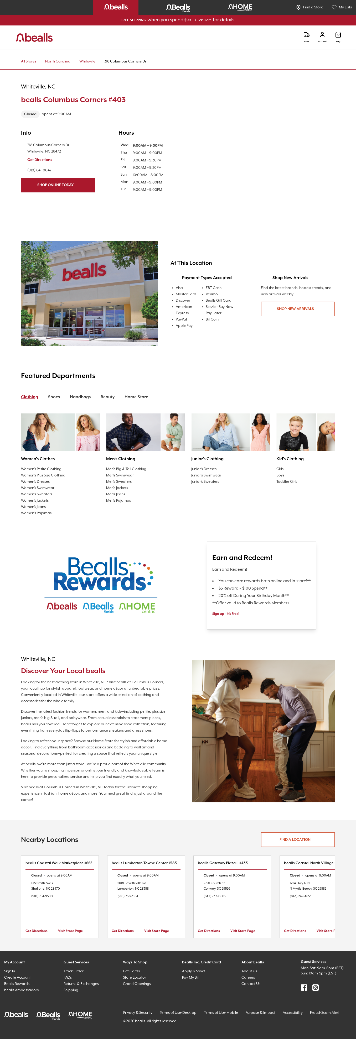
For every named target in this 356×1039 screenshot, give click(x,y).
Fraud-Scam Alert (324, 1013)
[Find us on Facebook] (304, 987)
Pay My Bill (190, 977)
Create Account (17, 977)
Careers (248, 977)
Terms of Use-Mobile (221, 1013)
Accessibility (293, 1013)
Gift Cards (131, 971)
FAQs (68, 977)
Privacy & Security (137, 1013)
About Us (249, 971)
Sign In (9, 971)
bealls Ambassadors (21, 990)
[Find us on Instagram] (315, 987)
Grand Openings (137, 984)
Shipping (71, 990)
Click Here (203, 20)
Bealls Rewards (16, 984)
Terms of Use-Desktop (178, 1013)
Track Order (74, 971)
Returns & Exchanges (81, 984)
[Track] (306, 37)
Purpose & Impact (260, 1013)
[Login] (322, 37)
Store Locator (134, 977)
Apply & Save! (193, 971)
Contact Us (250, 984)
